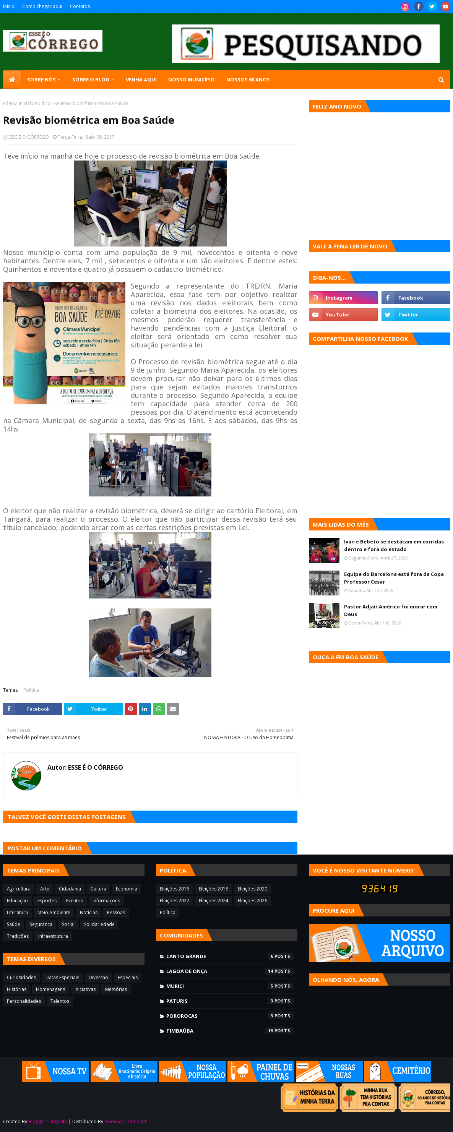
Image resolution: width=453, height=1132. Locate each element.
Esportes (47, 900)
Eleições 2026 (252, 900)
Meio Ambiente (53, 912)
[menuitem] (12, 79)
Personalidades (24, 1001)
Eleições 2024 (213, 900)
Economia (126, 888)
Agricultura (19, 888)
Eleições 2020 (252, 888)
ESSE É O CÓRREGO (28, 137)
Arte (44, 888)
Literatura (17, 912)
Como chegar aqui (42, 6)
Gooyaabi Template (126, 1121)
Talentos (59, 1001)
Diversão (98, 977)
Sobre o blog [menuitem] (90, 79)
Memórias (116, 989)
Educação (17, 900)
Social (68, 924)
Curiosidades (21, 977)
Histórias (16, 989)
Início (9, 6)
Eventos (74, 900)
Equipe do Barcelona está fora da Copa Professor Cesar (394, 578)
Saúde (13, 924)
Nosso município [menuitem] (191, 79)
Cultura (98, 888)
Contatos (80, 6)
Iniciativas (85, 989)
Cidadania (70, 888)
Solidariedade (99, 924)
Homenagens (50, 989)
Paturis (230, 1000)
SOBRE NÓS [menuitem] (41, 79)
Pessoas (116, 912)
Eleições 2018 (213, 888)
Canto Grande (230, 956)
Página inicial (17, 103)
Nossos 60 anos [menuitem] (248, 79)
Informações (106, 900)
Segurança (41, 924)
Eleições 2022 (174, 900)
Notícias (88, 912)
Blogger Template (47, 1121)
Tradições (18, 936)
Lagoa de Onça (230, 971)
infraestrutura (53, 936)
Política (42, 103)
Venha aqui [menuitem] (141, 79)
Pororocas (230, 1015)
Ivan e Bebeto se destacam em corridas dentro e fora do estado (394, 545)
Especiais (128, 977)
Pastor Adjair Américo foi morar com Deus (390, 610)
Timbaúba (230, 1030)
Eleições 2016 (174, 888)
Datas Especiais (62, 977)
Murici (230, 986)
